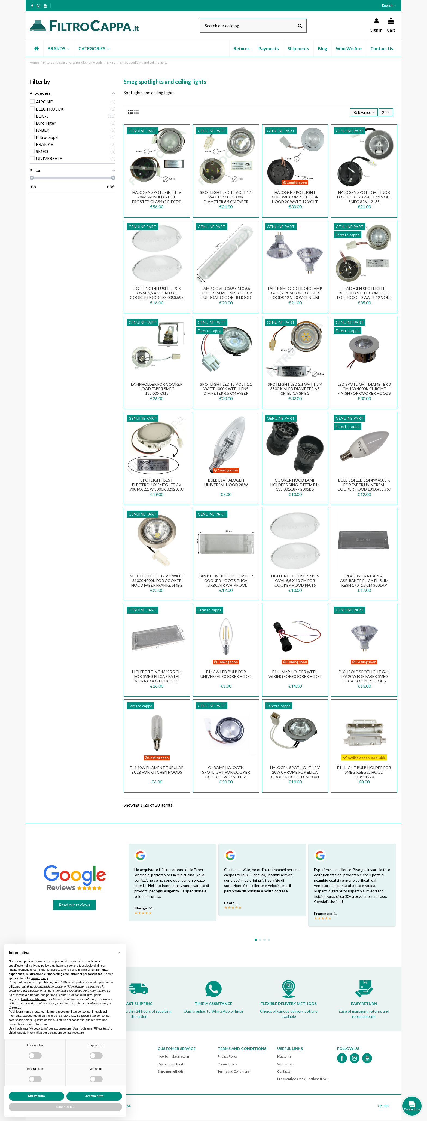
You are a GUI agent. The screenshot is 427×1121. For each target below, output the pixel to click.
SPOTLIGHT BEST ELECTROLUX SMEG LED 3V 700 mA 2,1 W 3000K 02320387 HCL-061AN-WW (157, 488)
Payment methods (171, 1065)
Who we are (286, 1065)
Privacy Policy (227, 1057)
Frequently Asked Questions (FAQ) (303, 1079)
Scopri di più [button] (65, 1106)
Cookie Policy (227, 1065)
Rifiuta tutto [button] (36, 1096)
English (389, 5)
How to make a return (173, 1057)
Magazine (284, 1057)
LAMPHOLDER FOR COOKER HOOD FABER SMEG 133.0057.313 (156, 390)
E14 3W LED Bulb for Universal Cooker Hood (226, 674)
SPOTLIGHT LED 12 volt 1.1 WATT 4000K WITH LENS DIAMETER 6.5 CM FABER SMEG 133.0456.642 (226, 392)
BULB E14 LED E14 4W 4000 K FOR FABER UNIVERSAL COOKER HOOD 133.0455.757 (364, 485)
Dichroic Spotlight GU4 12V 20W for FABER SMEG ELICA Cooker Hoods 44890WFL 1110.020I (364, 679)
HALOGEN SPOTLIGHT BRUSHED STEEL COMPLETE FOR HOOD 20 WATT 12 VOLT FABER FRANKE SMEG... (364, 296)
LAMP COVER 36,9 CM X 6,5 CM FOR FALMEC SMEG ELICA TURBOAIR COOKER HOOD (226, 294)
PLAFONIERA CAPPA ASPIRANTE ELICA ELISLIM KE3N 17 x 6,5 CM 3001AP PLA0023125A (364, 583)
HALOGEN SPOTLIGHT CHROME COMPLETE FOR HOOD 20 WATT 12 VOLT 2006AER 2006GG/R (295, 200)
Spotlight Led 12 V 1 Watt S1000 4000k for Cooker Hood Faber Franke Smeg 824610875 (157, 583)
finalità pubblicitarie (34, 999)
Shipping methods (171, 1072)
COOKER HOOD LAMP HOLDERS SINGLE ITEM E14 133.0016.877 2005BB (295, 485)
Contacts (283, 1072)
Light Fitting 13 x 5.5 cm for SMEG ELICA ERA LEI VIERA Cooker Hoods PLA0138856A (157, 679)
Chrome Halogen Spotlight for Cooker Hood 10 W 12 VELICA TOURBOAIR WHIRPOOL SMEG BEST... (226, 777)
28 (385, 112)
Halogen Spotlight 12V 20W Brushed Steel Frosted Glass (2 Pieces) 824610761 (156, 200)
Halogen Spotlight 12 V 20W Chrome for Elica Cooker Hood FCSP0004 (295, 773)
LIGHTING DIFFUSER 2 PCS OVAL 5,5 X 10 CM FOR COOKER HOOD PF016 (295, 581)
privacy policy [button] (40, 965)
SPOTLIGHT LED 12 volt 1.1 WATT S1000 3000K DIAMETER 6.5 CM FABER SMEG (226, 200)
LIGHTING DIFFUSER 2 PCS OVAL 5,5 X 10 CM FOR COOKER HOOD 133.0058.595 (157, 294)
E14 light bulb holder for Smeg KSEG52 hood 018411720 (364, 773)
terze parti (75, 982)
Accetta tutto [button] (94, 1096)
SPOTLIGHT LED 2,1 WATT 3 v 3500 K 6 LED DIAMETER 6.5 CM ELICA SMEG (295, 390)
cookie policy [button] (39, 978)
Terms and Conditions (234, 1072)
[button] (58, 48)
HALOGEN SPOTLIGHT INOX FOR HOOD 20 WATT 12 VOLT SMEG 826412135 (364, 198)
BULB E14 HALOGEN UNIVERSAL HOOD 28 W (226, 483)
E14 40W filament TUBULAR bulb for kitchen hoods (157, 771)
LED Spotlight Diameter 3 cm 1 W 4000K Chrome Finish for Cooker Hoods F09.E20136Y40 (364, 392)
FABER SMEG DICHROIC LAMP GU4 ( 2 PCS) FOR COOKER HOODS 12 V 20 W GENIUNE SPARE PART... (295, 296)
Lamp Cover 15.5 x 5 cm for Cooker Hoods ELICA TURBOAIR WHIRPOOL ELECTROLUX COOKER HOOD (226, 583)
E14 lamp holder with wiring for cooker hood (295, 674)
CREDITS (383, 1107)
